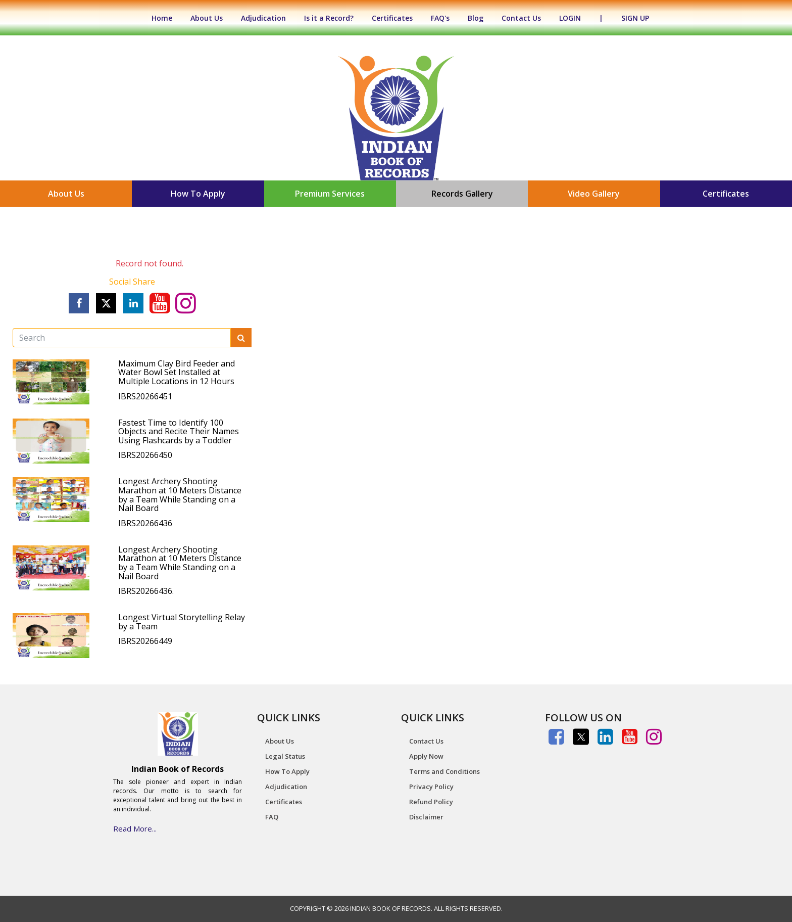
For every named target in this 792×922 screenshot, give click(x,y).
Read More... (135, 828)
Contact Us (521, 18)
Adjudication (263, 18)
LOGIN (570, 18)
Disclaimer (426, 816)
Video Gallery (594, 193)
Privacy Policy (431, 786)
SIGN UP (635, 18)
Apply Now (426, 756)
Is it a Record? (329, 18)
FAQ (271, 816)
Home (167, 18)
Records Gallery (462, 193)
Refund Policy (431, 801)
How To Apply (198, 193)
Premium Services (330, 193)
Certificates (392, 18)
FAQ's (440, 18)
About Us (206, 18)
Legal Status (285, 756)
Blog (475, 18)
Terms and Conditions (444, 771)
